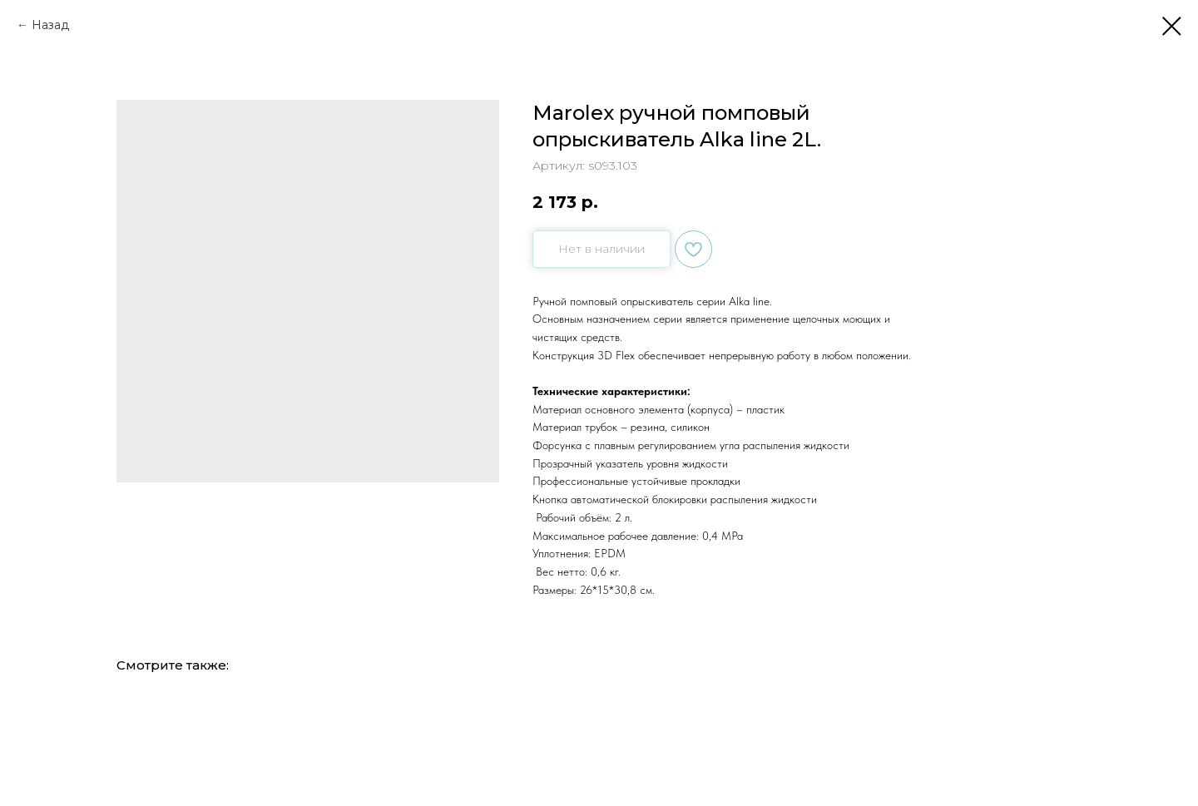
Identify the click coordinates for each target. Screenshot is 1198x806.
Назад (50, 24)
